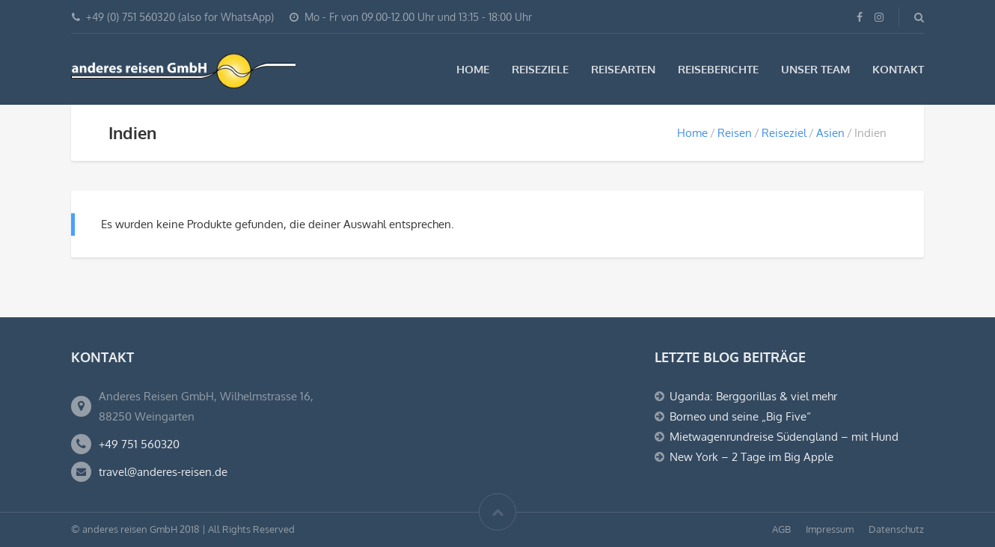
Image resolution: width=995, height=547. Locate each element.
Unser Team (815, 69)
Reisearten (623, 69)
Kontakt (898, 69)
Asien (830, 133)
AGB (781, 529)
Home (472, 69)
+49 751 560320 (139, 444)
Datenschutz (896, 529)
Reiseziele (540, 69)
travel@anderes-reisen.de (163, 472)
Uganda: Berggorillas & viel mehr (753, 396)
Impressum (830, 529)
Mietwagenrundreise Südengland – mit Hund (784, 437)
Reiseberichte (718, 69)
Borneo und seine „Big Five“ (740, 416)
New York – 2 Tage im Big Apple (751, 457)
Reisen (734, 133)
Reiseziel (784, 133)
